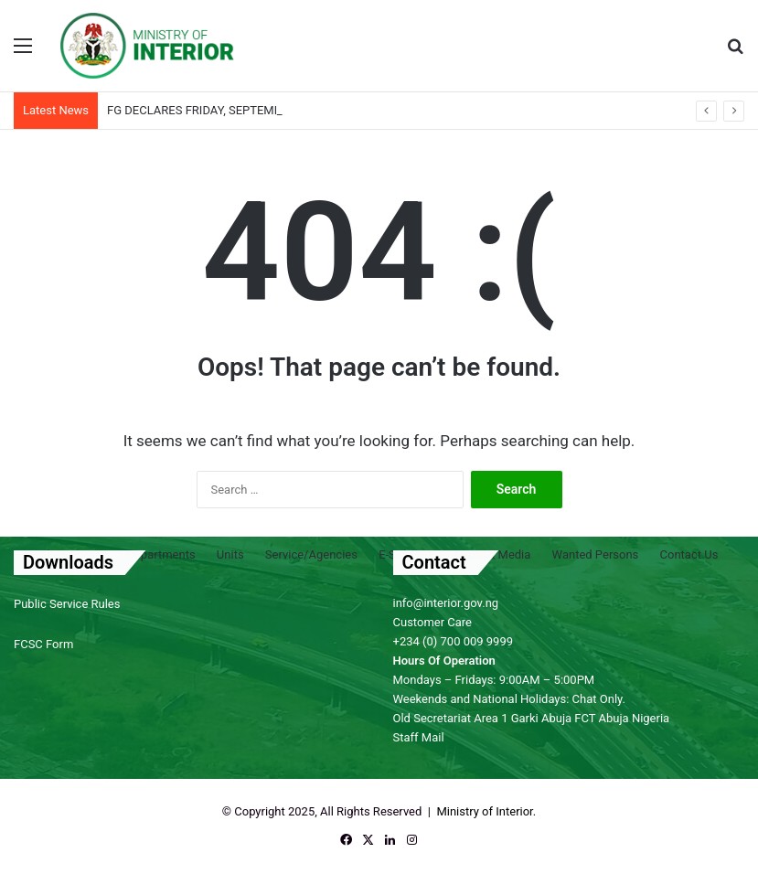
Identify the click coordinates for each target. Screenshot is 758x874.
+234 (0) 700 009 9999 (453, 641)
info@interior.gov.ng (446, 603)
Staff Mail (418, 737)
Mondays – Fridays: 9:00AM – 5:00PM (494, 680)
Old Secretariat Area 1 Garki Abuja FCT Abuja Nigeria (531, 718)
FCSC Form (43, 644)
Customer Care (433, 622)
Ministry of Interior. (486, 811)
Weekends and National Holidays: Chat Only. (509, 699)
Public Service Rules (67, 604)
